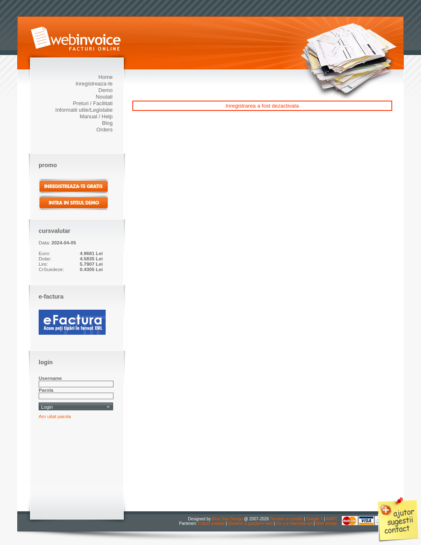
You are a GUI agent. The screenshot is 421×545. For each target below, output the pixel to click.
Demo (105, 90)
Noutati (104, 97)
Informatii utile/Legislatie (84, 110)
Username (50, 378)
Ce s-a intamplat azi (294, 523)
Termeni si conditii (286, 519)
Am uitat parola (55, 416)
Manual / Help (96, 116)
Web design (327, 523)
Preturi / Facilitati (93, 103)
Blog (107, 123)
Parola (46, 390)
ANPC (332, 519)
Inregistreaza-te (94, 83)
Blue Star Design (227, 519)
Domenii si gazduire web (250, 523)
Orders (104, 129)
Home (105, 77)
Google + (314, 519)
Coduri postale (211, 523)
